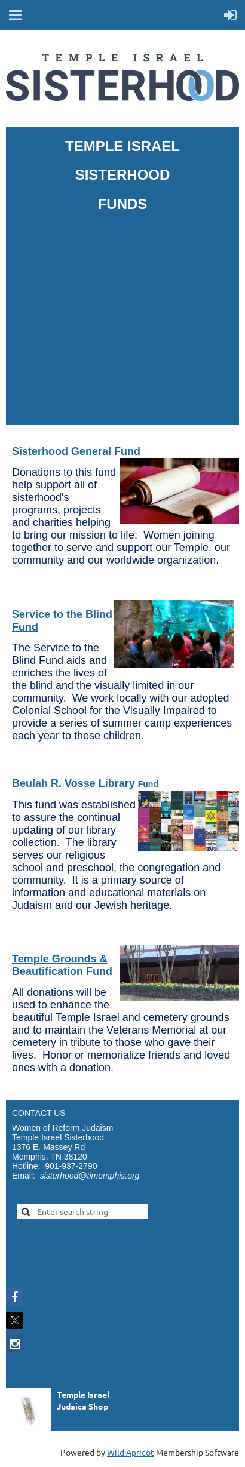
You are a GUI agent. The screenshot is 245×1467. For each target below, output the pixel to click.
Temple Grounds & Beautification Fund (62, 965)
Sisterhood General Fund (76, 451)
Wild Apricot (130, 1452)
